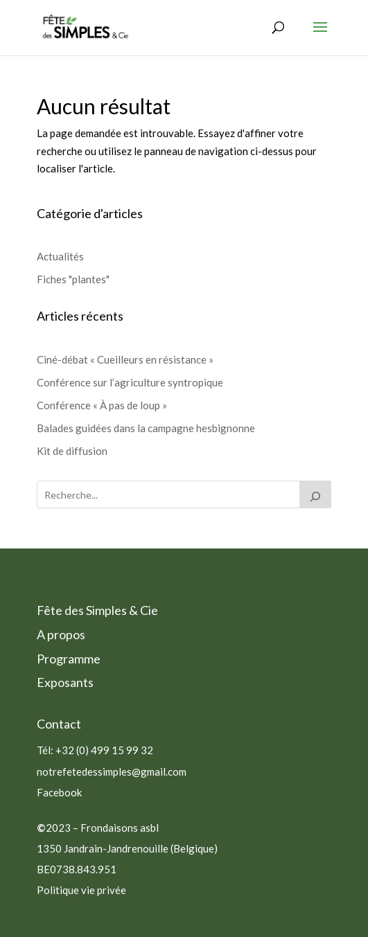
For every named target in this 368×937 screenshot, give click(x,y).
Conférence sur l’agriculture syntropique (130, 382)
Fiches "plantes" (73, 279)
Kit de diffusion (72, 451)
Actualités (60, 256)
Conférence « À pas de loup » (102, 405)
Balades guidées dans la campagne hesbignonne (146, 428)
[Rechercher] (315, 494)
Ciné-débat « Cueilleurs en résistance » (125, 359)
